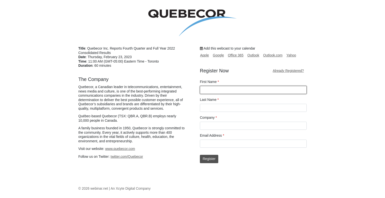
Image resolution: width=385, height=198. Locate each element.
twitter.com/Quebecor (126, 156)
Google (218, 55)
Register (209, 159)
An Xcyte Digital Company (131, 188)
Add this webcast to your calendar (227, 48)
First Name (209, 82)
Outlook (253, 55)
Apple (204, 55)
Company (208, 117)
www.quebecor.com (120, 149)
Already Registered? (288, 71)
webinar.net (99, 188)
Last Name (209, 100)
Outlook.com (273, 55)
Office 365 (236, 55)
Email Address (212, 135)
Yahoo (291, 55)
